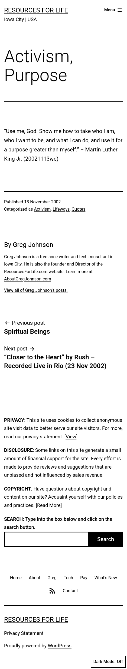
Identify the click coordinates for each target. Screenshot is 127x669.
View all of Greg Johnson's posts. (36, 290)
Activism (42, 209)
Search (105, 539)
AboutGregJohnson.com (27, 278)
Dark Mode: (108, 661)
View (71, 436)
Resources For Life (36, 10)
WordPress (59, 645)
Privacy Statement (24, 633)
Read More (49, 505)
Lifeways (61, 209)
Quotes (78, 209)
